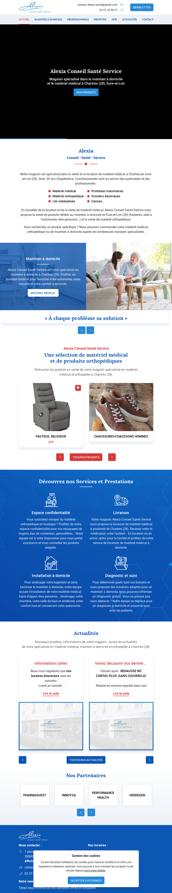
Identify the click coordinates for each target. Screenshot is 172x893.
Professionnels (78, 19)
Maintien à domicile (48, 19)
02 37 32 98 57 (108, 10)
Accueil (24, 19)
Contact (147, 19)
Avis (114, 19)
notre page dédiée (94, 870)
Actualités (129, 19)
